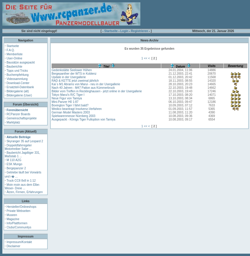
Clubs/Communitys (18, 227)
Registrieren (139, 31)
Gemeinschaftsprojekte (21, 118)
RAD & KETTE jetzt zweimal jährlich (75, 80)
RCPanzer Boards (18, 114)
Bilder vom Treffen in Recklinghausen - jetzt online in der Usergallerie (97, 91)
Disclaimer (13, 246)
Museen (11, 215)
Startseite (111, 31)
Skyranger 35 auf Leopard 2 (24, 141)
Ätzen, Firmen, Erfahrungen (24, 192)
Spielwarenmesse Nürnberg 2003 (73, 116)
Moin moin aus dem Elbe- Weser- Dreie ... (22, 186)
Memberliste (14, 54)
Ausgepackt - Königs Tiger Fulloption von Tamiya (83, 119)
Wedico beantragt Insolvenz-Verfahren (77, 109)
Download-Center (17, 83)
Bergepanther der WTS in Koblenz (74, 73)
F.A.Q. (10, 50)
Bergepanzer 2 (16, 168)
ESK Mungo (14, 164)
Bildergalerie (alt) (17, 91)
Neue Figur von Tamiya (67, 98)
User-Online (14, 58)
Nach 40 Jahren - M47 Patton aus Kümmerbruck (83, 87)
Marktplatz (13, 122)
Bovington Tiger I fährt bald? (70, 105)
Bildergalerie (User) (19, 95)
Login (124, 31)
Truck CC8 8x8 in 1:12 (21, 180)
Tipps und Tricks (17, 70)
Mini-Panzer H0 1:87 (65, 101)
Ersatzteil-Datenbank (20, 87)
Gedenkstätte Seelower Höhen (72, 70)
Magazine (12, 219)
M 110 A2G (13, 160)
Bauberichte (14, 66)
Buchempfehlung (17, 74)
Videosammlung (17, 79)
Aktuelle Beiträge (18, 137)
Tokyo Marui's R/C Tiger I (68, 94)
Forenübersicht (17, 110)
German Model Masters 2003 (71, 112)
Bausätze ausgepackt (20, 62)
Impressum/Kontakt (19, 242)
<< (145, 58)
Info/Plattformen (16, 223)
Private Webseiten (18, 211)
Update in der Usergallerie (69, 77)
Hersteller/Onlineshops (21, 206)
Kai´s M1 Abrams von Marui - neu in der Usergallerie (86, 84)
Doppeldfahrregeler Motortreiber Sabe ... (18, 147)
